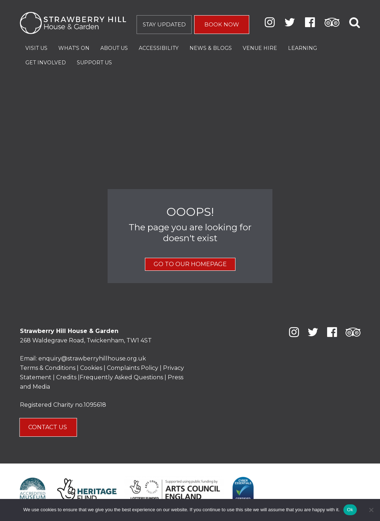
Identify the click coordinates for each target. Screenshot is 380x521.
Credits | (68, 377)
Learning (302, 48)
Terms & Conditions (47, 367)
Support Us (94, 62)
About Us (114, 48)
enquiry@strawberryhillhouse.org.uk (92, 358)
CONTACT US (48, 427)
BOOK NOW (221, 24)
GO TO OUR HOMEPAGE (190, 264)
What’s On (73, 48)
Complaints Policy (132, 367)
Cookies (92, 367)
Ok (350, 509)
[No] (371, 509)
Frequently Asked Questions (121, 377)
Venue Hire (260, 48)
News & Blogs (210, 48)
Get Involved (45, 62)
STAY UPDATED (164, 24)
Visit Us (36, 48)
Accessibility (159, 48)
